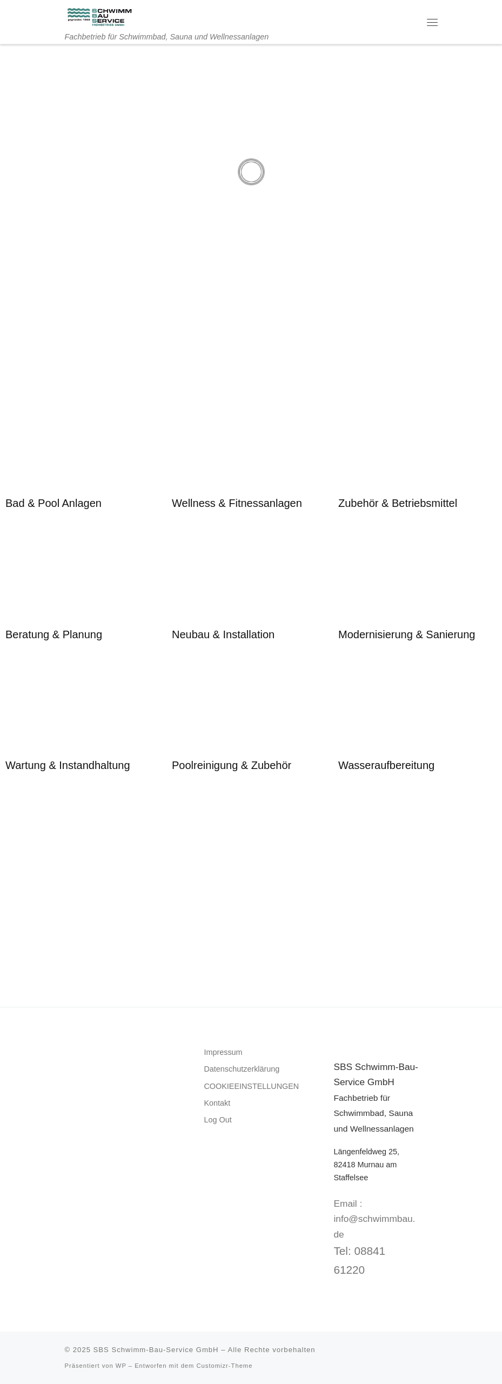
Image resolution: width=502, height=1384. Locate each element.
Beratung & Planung (53, 634)
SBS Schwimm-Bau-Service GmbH (156, 1350)
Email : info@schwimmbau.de (374, 1219)
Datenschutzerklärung (241, 1069)
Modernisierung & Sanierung (407, 634)
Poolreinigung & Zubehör (231, 765)
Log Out (217, 1119)
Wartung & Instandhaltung (67, 765)
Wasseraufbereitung (386, 765)
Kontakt (217, 1103)
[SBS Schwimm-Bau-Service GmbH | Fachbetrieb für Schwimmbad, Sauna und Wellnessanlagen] (99, 16)
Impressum (223, 1052)
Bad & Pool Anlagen (53, 503)
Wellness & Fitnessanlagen (237, 503)
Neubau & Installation (223, 634)
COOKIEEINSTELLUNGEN (251, 1086)
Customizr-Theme (225, 1365)
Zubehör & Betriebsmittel (397, 503)
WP (121, 1365)
